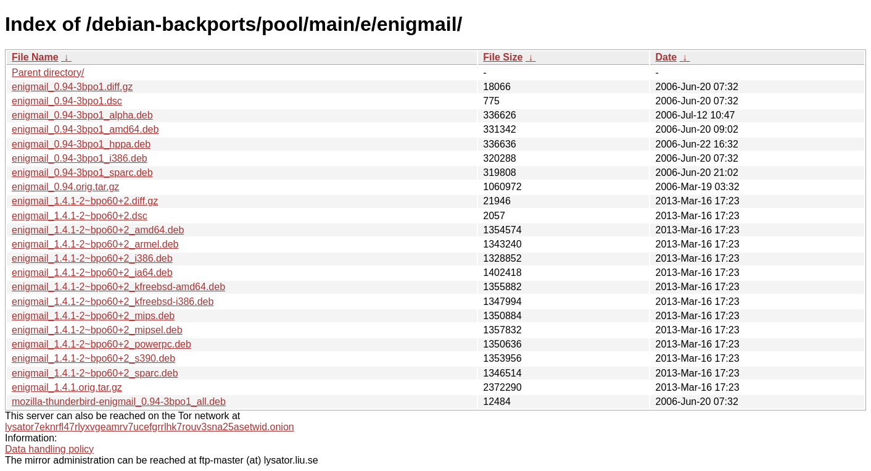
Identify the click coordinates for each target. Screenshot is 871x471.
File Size (502, 57)
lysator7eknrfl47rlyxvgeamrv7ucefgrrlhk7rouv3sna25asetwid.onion (149, 427)
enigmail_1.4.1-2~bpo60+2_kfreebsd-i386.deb (112, 301)
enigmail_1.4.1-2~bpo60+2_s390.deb (93, 358)
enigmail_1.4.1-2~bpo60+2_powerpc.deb (101, 344)
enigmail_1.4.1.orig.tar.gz (67, 387)
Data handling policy (49, 449)
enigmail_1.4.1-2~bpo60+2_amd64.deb (98, 230)
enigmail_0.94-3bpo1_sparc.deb (82, 172)
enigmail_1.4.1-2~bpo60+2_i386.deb (92, 258)
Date (666, 57)
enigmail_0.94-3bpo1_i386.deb (79, 158)
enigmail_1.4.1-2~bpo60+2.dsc (79, 215)
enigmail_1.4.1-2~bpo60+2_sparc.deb (95, 373)
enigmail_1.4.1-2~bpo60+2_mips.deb (93, 316)
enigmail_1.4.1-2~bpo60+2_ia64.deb (92, 272)
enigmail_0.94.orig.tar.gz (65, 186)
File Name (35, 57)
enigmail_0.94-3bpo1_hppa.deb (81, 144)
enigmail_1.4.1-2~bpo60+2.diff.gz (85, 201)
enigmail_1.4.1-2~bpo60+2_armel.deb (95, 244)
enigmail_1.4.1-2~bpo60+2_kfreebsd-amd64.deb (118, 286)
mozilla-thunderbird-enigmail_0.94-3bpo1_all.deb (119, 401)
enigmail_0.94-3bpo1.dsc (67, 101)
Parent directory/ (48, 72)
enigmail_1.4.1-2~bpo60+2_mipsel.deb (97, 330)
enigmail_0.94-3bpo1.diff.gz (72, 86)
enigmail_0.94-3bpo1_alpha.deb (82, 115)
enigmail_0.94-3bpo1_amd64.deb (85, 129)
